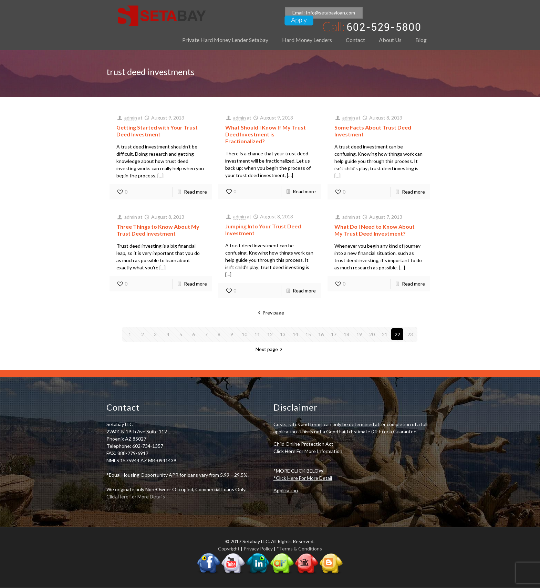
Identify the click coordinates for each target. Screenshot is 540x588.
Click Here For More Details (135, 496)
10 (244, 334)
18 (346, 334)
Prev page (270, 313)
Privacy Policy (258, 548)
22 (397, 334)
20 (372, 334)
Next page (270, 349)
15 (308, 334)
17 (333, 334)
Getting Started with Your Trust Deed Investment (157, 130)
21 (384, 334)
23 (410, 334)
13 (282, 334)
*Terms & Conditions (299, 548)
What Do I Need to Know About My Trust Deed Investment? (374, 230)
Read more (195, 192)
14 (295, 334)
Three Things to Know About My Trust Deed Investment (157, 230)
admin (130, 118)
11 (257, 334)
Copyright (229, 548)
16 (321, 334)
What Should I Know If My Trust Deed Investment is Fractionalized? (265, 134)
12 (270, 334)
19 (359, 334)
